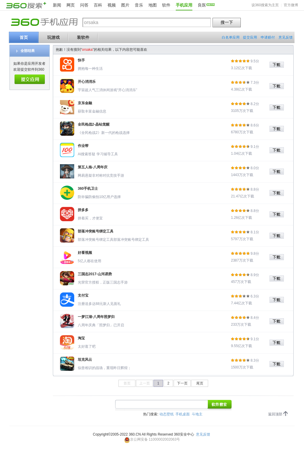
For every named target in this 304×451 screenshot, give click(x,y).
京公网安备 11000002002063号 (152, 439)
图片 (125, 5)
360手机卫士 (88, 188)
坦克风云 (85, 359)
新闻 (57, 5)
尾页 (199, 383)
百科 (98, 5)
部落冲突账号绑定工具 (95, 231)
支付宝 (83, 295)
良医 (202, 5)
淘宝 (81, 338)
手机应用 (184, 5)
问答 (84, 5)
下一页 (182, 383)
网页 (70, 5)
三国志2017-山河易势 (95, 274)
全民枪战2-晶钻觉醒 (94, 124)
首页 (24, 37)
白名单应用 (231, 37)
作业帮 (83, 146)
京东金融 (85, 103)
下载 (279, 65)
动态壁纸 (166, 414)
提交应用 (250, 37)
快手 (81, 60)
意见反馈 (285, 37)
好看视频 (85, 253)
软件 (166, 5)
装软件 (83, 37)
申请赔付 (268, 37)
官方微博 (291, 5)
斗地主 (197, 414)
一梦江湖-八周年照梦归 (96, 317)
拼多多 (83, 210)
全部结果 (27, 51)
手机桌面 (182, 414)
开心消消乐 (87, 82)
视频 (111, 5)
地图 (152, 5)
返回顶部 (275, 414)
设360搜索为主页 (265, 5)
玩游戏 (53, 37)
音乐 (139, 5)
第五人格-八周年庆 (92, 167)
